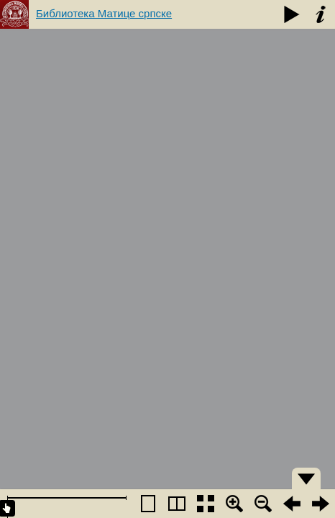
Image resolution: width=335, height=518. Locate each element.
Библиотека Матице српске (104, 13)
